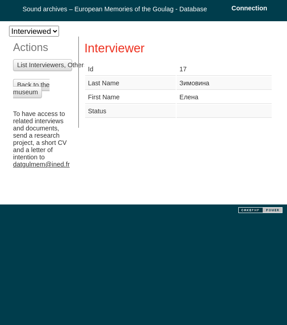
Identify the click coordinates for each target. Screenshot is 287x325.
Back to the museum (31, 88)
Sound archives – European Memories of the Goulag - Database (115, 9)
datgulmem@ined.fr (41, 164)
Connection (249, 8)
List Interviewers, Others (44, 65)
